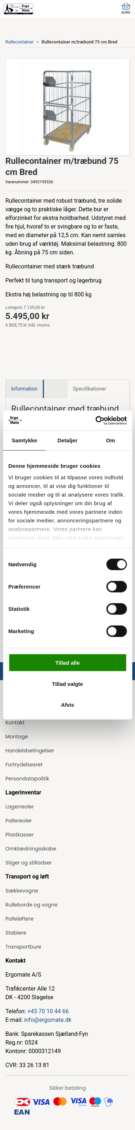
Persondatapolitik (27, 778)
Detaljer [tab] (68, 440)
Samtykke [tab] (24, 440)
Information (24, 389)
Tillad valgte (67, 684)
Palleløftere (19, 918)
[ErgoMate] (18, 9)
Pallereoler (18, 820)
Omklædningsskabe (30, 848)
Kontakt (14, 722)
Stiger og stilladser (28, 862)
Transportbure (23, 946)
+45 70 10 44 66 (48, 1011)
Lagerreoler (19, 806)
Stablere (15, 932)
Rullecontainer (19, 42)
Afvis (67, 705)
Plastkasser (19, 834)
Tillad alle (67, 663)
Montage (16, 736)
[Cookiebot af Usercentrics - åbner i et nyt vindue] (96, 420)
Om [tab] (110, 440)
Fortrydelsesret (23, 764)
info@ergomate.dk (47, 1019)
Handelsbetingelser (29, 750)
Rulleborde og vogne (31, 904)
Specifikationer (90, 389)
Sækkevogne (21, 890)
